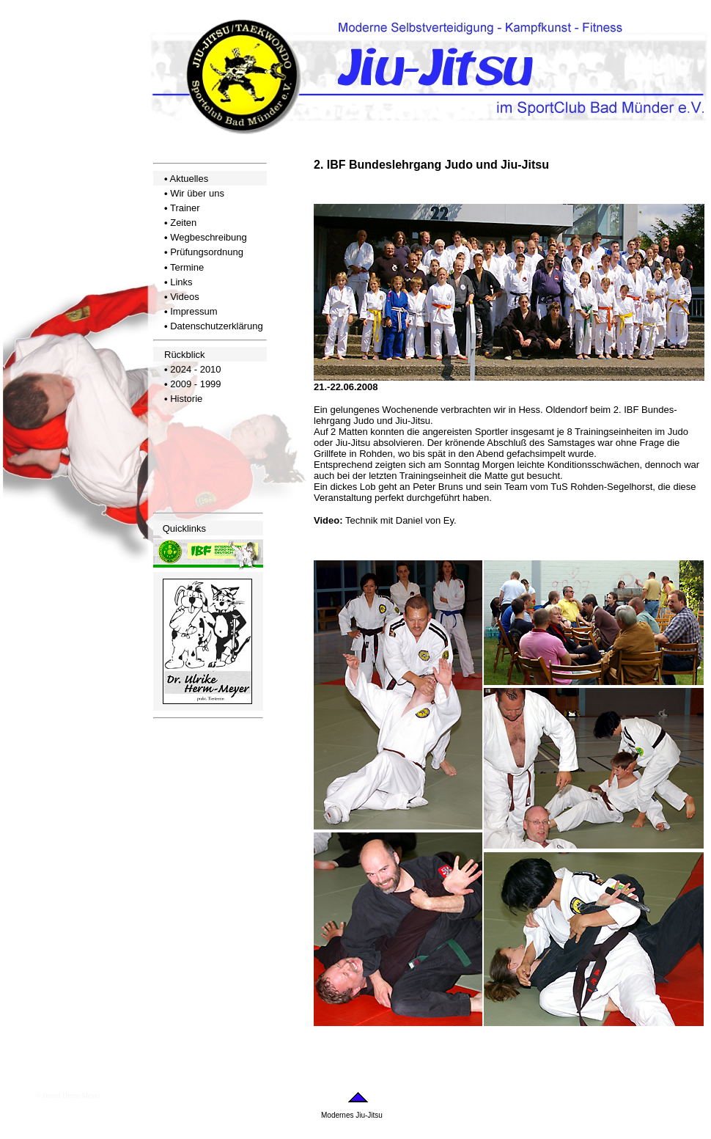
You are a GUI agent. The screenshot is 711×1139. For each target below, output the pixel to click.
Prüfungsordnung (206, 251)
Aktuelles (188, 178)
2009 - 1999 (195, 383)
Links (181, 282)
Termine (187, 267)
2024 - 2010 (195, 369)
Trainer (185, 207)
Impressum (193, 311)
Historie (186, 398)
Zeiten (183, 222)
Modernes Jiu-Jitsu (352, 1115)
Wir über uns (197, 193)
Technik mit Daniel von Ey (399, 520)
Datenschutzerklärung (216, 326)
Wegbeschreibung (208, 237)
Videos (184, 296)
